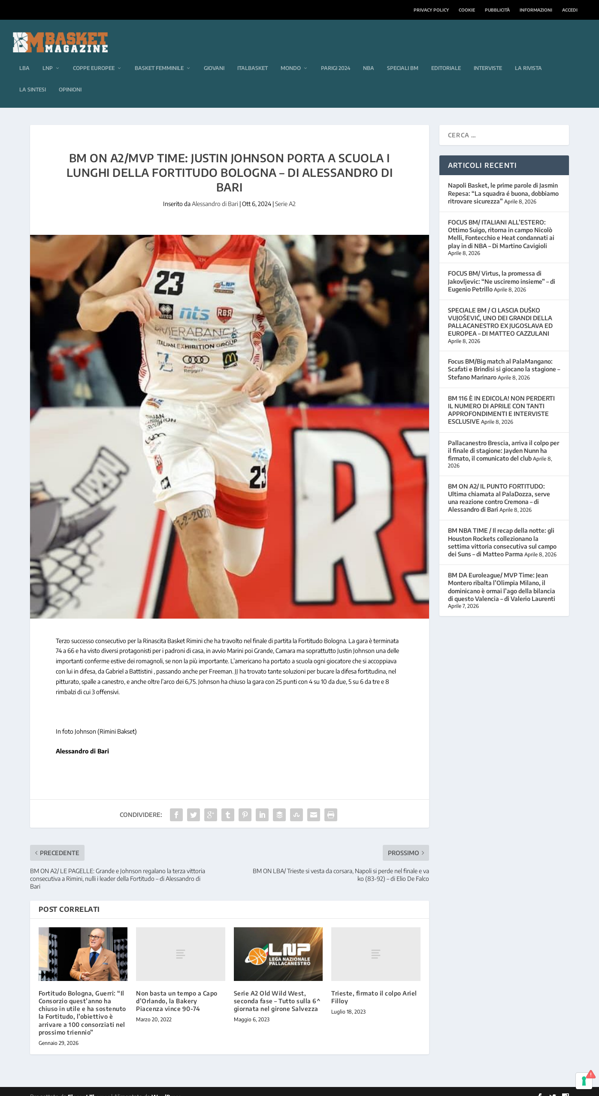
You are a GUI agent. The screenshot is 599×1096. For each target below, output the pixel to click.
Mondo (291, 57)
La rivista (528, 57)
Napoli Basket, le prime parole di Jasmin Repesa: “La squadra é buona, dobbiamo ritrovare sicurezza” (503, 182)
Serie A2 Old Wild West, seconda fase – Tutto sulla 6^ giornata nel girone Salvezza (277, 989)
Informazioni (536, 9)
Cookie (467, 9)
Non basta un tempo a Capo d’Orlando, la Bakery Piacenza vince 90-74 (177, 989)
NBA (368, 57)
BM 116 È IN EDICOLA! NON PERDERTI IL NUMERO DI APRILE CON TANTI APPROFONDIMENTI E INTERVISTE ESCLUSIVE (501, 398)
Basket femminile (159, 57)
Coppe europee (94, 57)
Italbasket (252, 57)
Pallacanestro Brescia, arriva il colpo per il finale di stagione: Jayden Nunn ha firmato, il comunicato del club (503, 439)
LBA (24, 57)
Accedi (570, 9)
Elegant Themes (89, 1086)
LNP (47, 57)
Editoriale (446, 57)
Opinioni (70, 79)
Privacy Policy (431, 9)
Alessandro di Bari (215, 192)
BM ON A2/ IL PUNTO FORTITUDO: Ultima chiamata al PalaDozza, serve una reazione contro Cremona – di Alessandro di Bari (499, 486)
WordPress (166, 1086)
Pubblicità (497, 9)
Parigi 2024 (335, 57)
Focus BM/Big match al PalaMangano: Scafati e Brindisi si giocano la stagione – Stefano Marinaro (504, 358)
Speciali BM (402, 57)
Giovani (214, 57)
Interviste (488, 57)
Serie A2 (285, 192)
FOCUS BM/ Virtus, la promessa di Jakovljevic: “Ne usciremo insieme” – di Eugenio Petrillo (501, 270)
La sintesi (32, 79)
